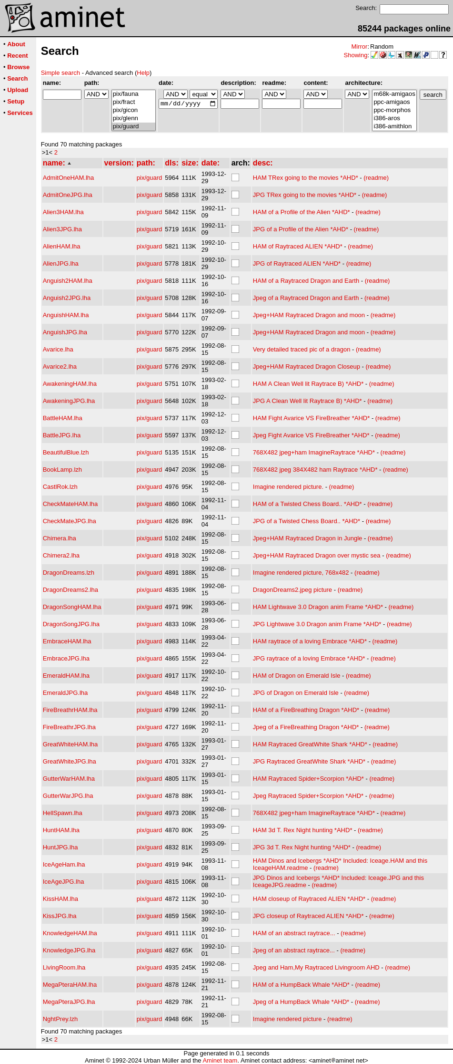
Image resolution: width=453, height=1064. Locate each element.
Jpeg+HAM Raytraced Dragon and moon (309, 315)
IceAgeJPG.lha (63, 881)
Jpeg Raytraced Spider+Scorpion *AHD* (308, 795)
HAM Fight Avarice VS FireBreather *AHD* (311, 418)
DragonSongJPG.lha (71, 624)
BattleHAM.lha (62, 418)
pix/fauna (133, 94)
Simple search (60, 72)
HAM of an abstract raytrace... (294, 933)
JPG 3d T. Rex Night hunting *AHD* (302, 847)
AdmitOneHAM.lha (68, 177)
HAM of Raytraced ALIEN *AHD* (297, 246)
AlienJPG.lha (61, 263)
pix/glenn (133, 118)
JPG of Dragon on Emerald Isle (296, 692)
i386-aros (394, 118)
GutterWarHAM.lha (69, 778)
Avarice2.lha (60, 366)
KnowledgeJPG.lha (69, 950)
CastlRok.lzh (60, 486)
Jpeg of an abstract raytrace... (294, 950)
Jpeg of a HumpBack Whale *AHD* (301, 1001)
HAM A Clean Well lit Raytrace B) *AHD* (308, 383)
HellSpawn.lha (62, 812)
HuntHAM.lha (61, 830)
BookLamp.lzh (62, 469)
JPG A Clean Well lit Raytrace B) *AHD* (307, 400)
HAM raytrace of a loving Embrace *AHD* (310, 641)
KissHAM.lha (60, 898)
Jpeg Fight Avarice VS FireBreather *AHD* (311, 435)
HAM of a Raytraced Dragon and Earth (306, 280)
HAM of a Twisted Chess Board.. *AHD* (307, 503)
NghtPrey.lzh (60, 1019)
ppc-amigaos (394, 102)
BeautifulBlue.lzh (66, 452)
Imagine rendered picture (287, 1019)
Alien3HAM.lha (63, 212)
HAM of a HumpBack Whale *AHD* (301, 984)
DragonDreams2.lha (70, 589)
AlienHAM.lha (62, 246)
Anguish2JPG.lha (67, 297)
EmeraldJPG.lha (65, 692)
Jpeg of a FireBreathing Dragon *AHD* (306, 727)
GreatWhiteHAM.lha (70, 744)
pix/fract (133, 102)
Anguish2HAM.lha (67, 280)
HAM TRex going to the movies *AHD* (305, 177)
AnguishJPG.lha (65, 332)
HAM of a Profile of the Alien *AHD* (301, 212)
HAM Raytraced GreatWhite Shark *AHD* (310, 744)
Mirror (359, 46)
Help (143, 72)
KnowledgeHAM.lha (70, 933)
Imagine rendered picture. (288, 486)
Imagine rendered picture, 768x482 (301, 572)
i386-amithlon (394, 127)
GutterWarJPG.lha (68, 795)
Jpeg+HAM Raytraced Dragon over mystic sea (317, 555)
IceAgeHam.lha (64, 864)
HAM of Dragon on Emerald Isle (297, 675)
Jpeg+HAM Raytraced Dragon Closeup (306, 366)
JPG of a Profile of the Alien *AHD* (300, 229)
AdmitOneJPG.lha (67, 194)
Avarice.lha (58, 349)
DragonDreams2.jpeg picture (292, 589)
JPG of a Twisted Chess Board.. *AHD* (306, 521)
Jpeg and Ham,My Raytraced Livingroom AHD (316, 967)
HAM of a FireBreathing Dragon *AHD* (306, 709)
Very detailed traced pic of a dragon (302, 349)
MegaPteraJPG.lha (69, 1001)
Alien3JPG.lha (62, 229)
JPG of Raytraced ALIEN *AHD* (297, 263)
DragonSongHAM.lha (72, 606)
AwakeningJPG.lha (69, 400)
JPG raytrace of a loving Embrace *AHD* (309, 658)
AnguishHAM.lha (66, 315)
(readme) (376, 177)
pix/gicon (133, 110)
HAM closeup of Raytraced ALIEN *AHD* (309, 898)
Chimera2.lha (61, 555)
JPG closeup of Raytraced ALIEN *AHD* (308, 915)
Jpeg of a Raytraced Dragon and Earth (306, 297)
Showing (356, 55)
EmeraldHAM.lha (66, 675)
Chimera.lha (59, 538)
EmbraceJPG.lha (66, 658)
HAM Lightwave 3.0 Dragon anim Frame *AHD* (318, 606)
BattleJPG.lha (62, 435)
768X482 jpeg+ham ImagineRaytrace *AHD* (314, 452)
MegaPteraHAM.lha (70, 984)
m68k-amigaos (394, 94)
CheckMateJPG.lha (69, 521)
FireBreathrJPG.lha (69, 727)
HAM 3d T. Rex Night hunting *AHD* (302, 830)
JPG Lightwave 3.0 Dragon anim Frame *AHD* (317, 624)
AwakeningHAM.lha (70, 383)
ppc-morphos (394, 110)
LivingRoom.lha (64, 967)
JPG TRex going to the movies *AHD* (304, 194)
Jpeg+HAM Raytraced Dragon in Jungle (307, 538)
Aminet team (219, 1060)
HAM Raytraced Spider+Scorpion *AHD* (308, 778)
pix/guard (133, 127)
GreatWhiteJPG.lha (69, 761)
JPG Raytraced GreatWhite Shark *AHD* (309, 761)
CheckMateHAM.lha (70, 503)
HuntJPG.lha (60, 847)
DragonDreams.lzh (68, 572)
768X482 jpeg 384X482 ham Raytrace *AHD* (315, 469)
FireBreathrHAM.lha (70, 709)
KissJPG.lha (60, 915)
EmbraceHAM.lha (67, 641)
